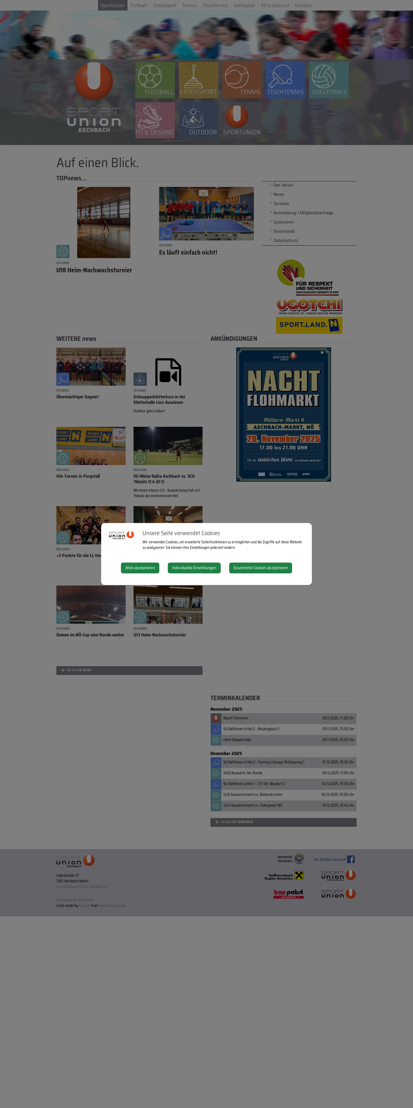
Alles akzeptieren (140, 567)
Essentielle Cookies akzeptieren (261, 567)
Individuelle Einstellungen (194, 567)
